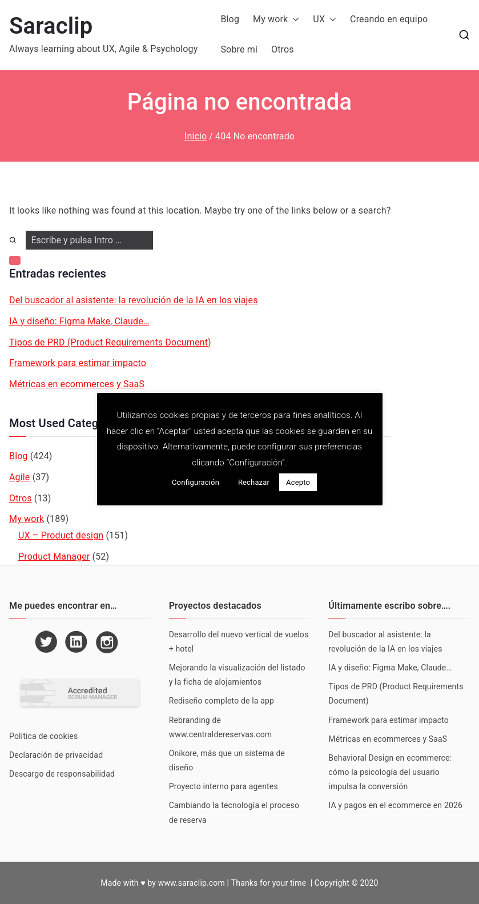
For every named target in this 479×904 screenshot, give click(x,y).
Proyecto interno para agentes (223, 786)
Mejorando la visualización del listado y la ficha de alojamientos (237, 674)
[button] (293, 19)
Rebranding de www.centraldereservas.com (220, 727)
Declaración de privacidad (56, 755)
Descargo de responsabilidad (62, 773)
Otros (282, 49)
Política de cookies (43, 736)
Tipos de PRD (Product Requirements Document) (110, 342)
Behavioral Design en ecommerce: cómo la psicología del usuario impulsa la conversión (390, 772)
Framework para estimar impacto (77, 362)
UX (324, 19)
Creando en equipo (389, 19)
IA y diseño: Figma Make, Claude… (79, 321)
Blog (229, 19)
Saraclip (51, 26)
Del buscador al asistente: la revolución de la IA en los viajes (133, 300)
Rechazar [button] (253, 482)
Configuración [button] (195, 482)
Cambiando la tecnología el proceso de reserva (234, 812)
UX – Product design (60, 535)
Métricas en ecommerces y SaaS (76, 384)
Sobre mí (238, 49)
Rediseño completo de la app (221, 700)
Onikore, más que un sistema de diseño (227, 760)
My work (276, 19)
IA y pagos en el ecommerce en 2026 (395, 805)
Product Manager (54, 556)
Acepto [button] (298, 482)
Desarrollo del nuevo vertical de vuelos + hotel (239, 641)
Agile (19, 477)
